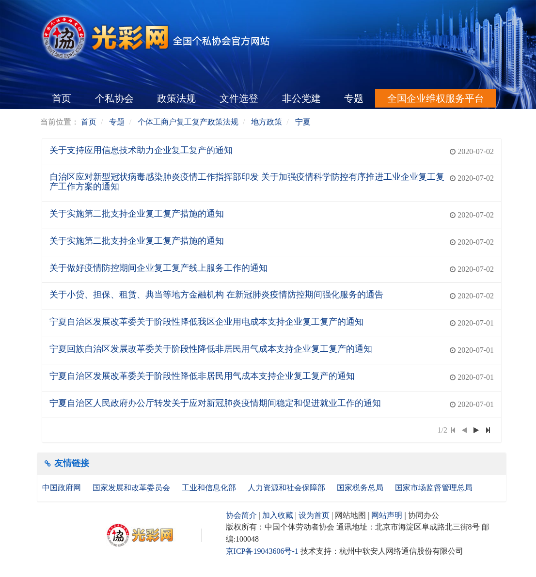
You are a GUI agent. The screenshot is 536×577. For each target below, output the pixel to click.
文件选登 (239, 98)
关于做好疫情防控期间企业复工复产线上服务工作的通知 (158, 268)
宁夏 (303, 122)
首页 (61, 98)
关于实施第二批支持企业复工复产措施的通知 (136, 213)
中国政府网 (62, 487)
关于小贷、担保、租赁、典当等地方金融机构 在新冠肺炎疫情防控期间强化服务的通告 (216, 294)
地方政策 (266, 122)
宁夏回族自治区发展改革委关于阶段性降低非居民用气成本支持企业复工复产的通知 (210, 349)
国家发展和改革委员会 (132, 487)
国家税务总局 (361, 487)
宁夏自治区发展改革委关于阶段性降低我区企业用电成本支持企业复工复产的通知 (206, 322)
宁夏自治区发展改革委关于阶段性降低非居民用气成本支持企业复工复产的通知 (202, 376)
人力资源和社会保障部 (287, 487)
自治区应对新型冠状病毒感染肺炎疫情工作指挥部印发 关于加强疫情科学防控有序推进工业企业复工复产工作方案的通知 (246, 181)
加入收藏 (277, 515)
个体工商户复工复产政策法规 (188, 122)
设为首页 (314, 515)
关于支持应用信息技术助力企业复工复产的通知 (141, 150)
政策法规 (176, 98)
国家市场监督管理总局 (434, 487)
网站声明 (386, 515)
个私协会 (114, 98)
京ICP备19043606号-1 (262, 551)
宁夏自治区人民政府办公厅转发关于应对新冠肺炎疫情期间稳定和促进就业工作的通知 (215, 403)
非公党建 (301, 98)
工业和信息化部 (210, 487)
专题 (353, 98)
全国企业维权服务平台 (435, 98)
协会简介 (241, 515)
